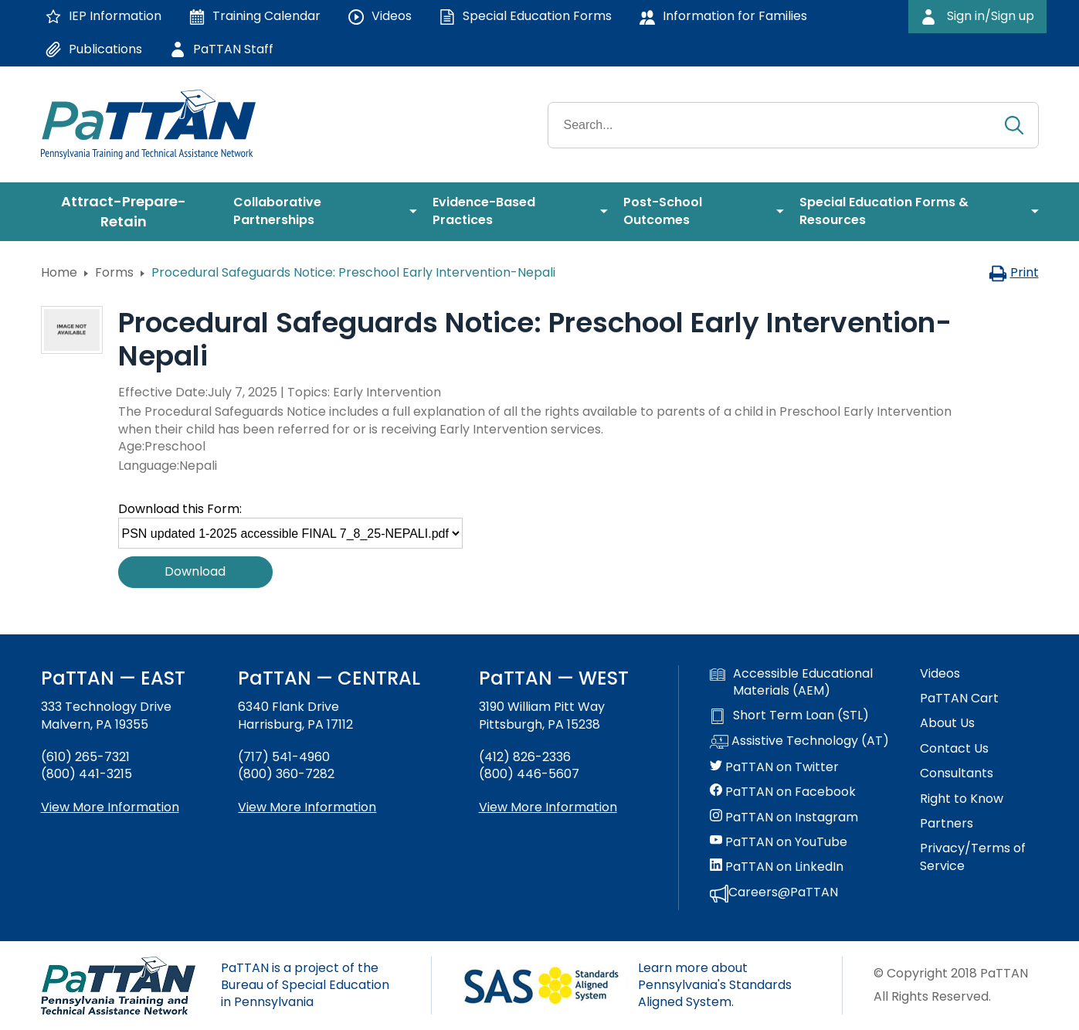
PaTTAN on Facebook (783, 792)
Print (1014, 272)
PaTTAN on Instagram (784, 817)
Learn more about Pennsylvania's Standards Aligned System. (715, 985)
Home (59, 272)
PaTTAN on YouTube (778, 842)
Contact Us (954, 748)
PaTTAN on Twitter (774, 767)
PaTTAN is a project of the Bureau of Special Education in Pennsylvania (305, 985)
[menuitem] (129, 211)
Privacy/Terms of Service (973, 857)
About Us (947, 723)
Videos (940, 673)
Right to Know (961, 798)
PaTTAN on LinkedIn (776, 866)
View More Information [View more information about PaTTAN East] (110, 807)
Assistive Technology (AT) (799, 742)
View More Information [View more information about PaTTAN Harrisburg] (307, 807)
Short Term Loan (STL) (789, 715)
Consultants (956, 773)
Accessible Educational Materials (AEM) (791, 682)
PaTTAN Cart (959, 698)
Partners (946, 823)
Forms (114, 272)
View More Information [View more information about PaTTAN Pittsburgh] (548, 807)
